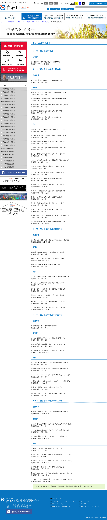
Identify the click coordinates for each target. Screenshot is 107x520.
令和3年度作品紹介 (8, 154)
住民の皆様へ (11, 22)
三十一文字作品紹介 (44, 22)
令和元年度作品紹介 (8, 148)
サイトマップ (85, 501)
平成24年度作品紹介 (8, 126)
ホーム (3, 22)
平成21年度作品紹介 (8, 117)
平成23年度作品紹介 (8, 123)
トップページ (57, 498)
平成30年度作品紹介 (8, 145)
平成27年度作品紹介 (8, 136)
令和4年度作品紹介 (8, 157)
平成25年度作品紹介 (8, 129)
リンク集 (83, 504)
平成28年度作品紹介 (8, 139)
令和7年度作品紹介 (8, 167)
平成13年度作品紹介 (8, 92)
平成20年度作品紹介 (8, 114)
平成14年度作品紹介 (8, 95)
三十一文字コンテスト (29, 22)
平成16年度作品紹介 (8, 101)
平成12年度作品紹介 (8, 89)
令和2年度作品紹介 (8, 151)
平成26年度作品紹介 (8, 132)
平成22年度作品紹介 (8, 120)
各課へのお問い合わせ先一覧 (61, 506)
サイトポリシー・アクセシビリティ (63, 501)
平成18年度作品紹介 (8, 107)
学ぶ (19, 22)
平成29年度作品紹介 (8, 142)
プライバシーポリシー (59, 504)
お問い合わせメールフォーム (90, 506)
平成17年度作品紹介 (8, 104)
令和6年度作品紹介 (8, 164)
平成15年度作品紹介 (8, 98)
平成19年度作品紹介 (8, 111)
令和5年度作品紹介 (8, 161)
